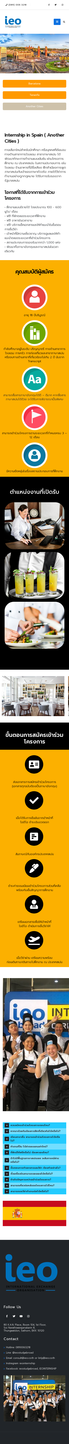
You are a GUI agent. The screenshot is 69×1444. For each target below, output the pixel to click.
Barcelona (34, 83)
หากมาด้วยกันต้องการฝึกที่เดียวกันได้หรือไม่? (35, 1131)
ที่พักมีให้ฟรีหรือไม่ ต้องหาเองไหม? (29, 1152)
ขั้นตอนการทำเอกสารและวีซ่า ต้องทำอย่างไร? (35, 1168)
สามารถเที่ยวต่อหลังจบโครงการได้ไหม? (32, 1185)
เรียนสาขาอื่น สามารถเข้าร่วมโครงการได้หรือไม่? (35, 1138)
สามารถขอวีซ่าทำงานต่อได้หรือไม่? (29, 1191)
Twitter (14, 1316)
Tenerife (35, 95)
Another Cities (34, 106)
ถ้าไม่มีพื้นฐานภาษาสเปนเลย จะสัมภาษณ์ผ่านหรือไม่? (34, 1160)
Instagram (28, 1316)
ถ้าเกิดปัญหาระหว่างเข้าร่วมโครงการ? (30, 1179)
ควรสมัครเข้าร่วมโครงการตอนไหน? (30, 1125)
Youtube (21, 1316)
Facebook (7, 1316)
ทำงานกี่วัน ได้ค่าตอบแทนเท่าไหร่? (29, 1146)
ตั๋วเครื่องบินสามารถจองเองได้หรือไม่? (31, 1173)
